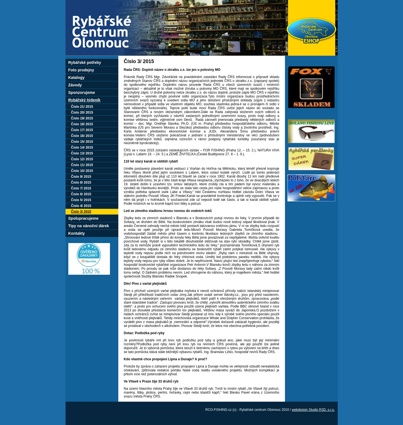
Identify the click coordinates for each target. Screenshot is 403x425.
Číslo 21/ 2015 (82, 107)
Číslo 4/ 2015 (81, 206)
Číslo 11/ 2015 (82, 165)
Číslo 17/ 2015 (82, 130)
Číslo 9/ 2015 (81, 177)
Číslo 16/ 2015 (82, 136)
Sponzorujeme (81, 92)
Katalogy (76, 77)
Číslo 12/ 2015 (82, 159)
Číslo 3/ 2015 (81, 212)
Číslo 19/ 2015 (82, 118)
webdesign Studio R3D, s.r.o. (313, 410)
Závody (75, 85)
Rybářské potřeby (84, 62)
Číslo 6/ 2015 (81, 194)
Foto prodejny (81, 70)
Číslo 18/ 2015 (82, 124)
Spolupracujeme (83, 218)
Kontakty (76, 233)
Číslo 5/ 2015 (81, 200)
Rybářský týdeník (84, 100)
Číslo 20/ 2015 (82, 112)
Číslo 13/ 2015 (82, 153)
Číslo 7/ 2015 (81, 188)
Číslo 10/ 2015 (82, 171)
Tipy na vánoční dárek (88, 226)
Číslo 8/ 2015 (81, 182)
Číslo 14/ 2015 (82, 147)
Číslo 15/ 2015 (82, 142)
